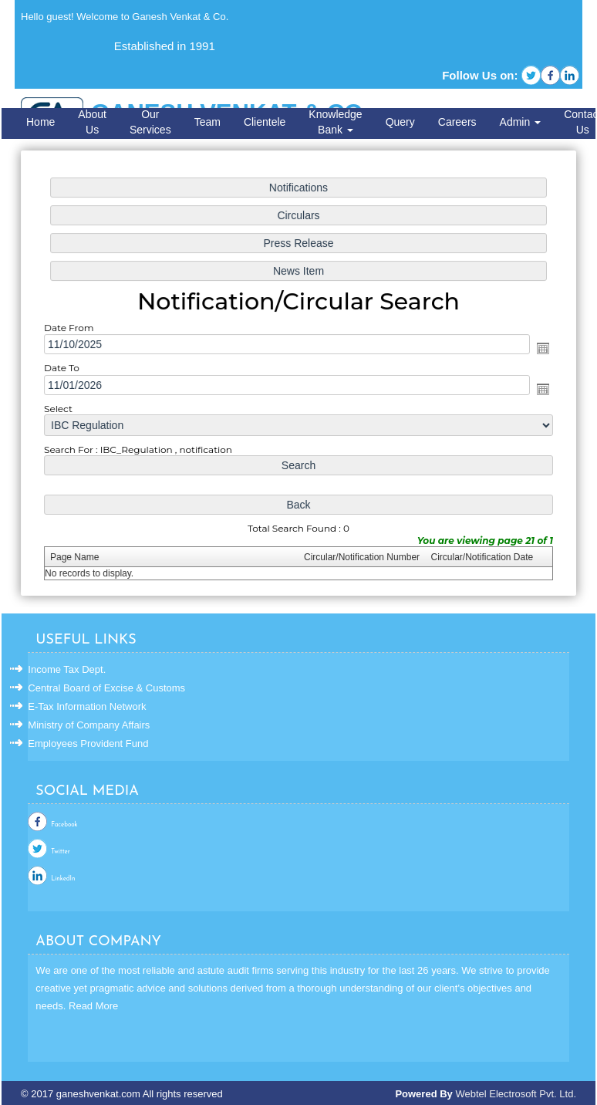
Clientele (264, 122)
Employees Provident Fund (88, 743)
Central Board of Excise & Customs (106, 688)
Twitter (60, 852)
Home (40, 122)
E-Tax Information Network (87, 706)
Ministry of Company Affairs (89, 725)
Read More (93, 1006)
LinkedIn (63, 879)
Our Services (150, 122)
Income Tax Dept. (67, 669)
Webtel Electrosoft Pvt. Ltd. (515, 1094)
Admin (520, 122)
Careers (457, 122)
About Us (92, 122)
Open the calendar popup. (539, 348)
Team (207, 122)
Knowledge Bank (335, 122)
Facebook (64, 825)
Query (400, 122)
